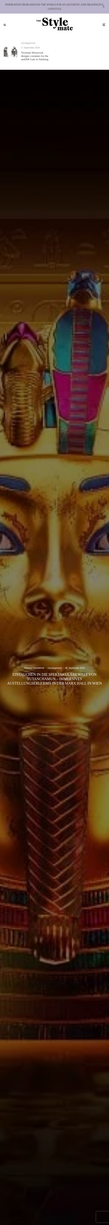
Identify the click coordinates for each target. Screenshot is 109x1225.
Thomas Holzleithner (34, 668)
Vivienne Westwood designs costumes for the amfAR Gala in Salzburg (34, 56)
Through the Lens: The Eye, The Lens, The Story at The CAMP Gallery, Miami (89, 57)
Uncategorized (28, 43)
